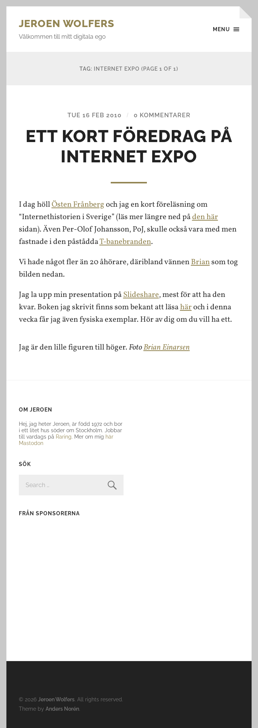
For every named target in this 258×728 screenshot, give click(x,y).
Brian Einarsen (167, 347)
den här (205, 217)
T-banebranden (125, 241)
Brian (200, 262)
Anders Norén (62, 708)
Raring (64, 436)
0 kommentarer (162, 115)
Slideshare (141, 294)
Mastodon (31, 443)
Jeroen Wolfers (66, 23)
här (186, 307)
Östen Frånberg (78, 204)
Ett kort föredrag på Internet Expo (129, 146)
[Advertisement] (66, 571)
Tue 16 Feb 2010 (94, 115)
